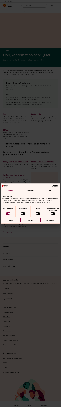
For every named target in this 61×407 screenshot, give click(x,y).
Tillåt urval (31, 220)
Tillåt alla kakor (50, 220)
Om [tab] (50, 190)
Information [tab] (30, 190)
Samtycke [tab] (10, 190)
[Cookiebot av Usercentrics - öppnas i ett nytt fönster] (52, 186)
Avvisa (11, 220)
